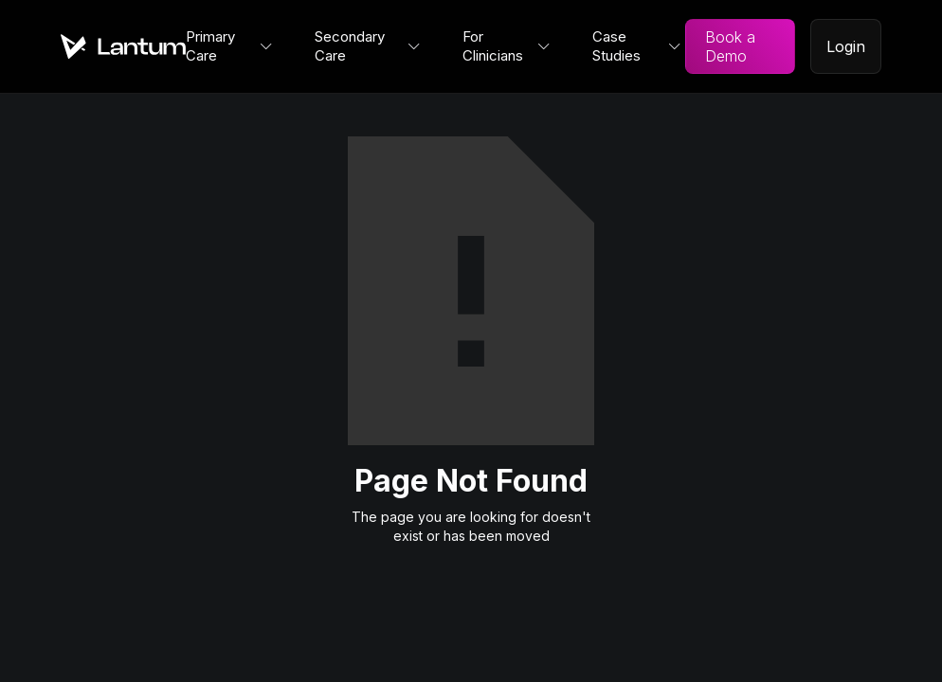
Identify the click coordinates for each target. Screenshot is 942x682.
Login (845, 46)
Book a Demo (730, 46)
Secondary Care (350, 45)
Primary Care (210, 45)
